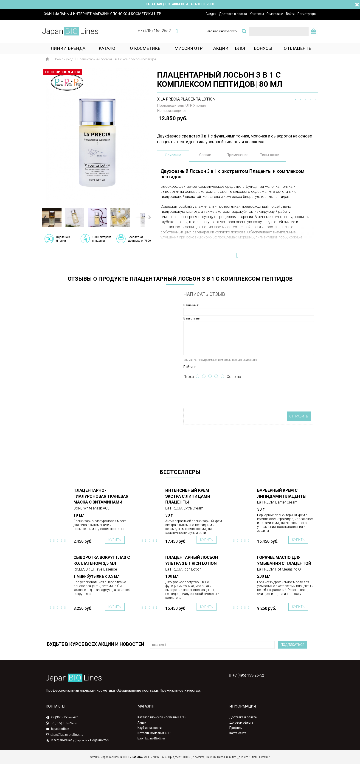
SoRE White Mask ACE (91, 508)
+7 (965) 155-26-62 (62, 717)
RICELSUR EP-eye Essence (95, 569)
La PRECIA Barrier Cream (277, 502)
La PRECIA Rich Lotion (183, 569)
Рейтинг (189, 367)
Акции (142, 722)
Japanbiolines (58, 729)
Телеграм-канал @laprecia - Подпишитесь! (78, 740)
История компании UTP (154, 733)
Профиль (235, 728)
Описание (173, 155)
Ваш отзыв (191, 318)
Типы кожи (269, 155)
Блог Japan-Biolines (151, 738)
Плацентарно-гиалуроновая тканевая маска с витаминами (100, 496)
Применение (237, 155)
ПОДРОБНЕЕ (57, 491)
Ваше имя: (191, 305)
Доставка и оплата (243, 717)
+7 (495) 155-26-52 (246, 675)
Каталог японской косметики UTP (162, 717)
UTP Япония (196, 105)
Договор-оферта (241, 722)
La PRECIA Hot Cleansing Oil (279, 569)
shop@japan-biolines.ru (64, 735)
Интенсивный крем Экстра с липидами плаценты (187, 496)
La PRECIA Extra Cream (184, 508)
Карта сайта (237, 733)
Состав (205, 155)
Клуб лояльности (150, 728)
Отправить (298, 416)
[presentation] (218, 394)
